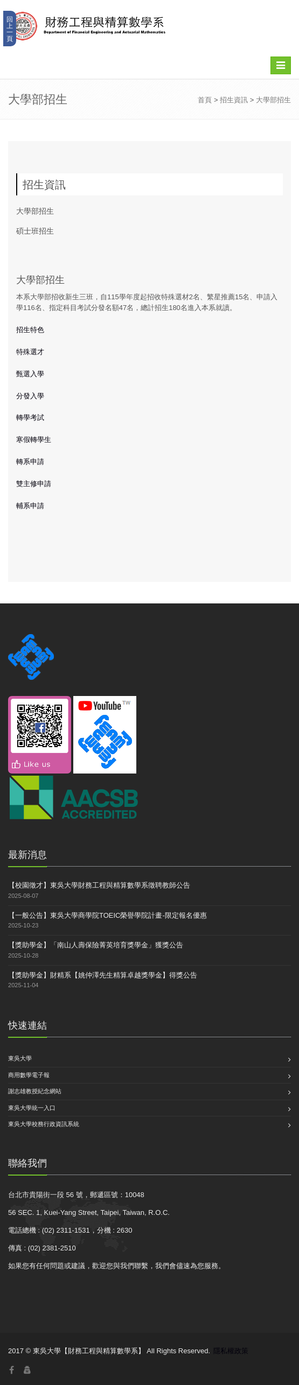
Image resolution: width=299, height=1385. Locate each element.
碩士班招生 (35, 231)
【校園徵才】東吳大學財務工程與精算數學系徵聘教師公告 (99, 885)
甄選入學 (30, 374)
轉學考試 (30, 417)
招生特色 (30, 330)
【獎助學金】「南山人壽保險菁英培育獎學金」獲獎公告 (95, 945)
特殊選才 (30, 352)
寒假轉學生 (33, 439)
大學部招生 (273, 100)
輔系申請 (30, 506)
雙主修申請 (33, 484)
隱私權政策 (230, 1351)
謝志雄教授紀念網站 (34, 1091)
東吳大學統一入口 (31, 1108)
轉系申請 (30, 462)
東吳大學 (20, 1058)
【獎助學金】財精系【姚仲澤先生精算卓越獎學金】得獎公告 (102, 975)
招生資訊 (234, 100)
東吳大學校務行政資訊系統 (43, 1124)
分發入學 (30, 396)
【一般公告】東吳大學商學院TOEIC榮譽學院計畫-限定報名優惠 (107, 915)
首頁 (205, 100)
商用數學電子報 (29, 1075)
